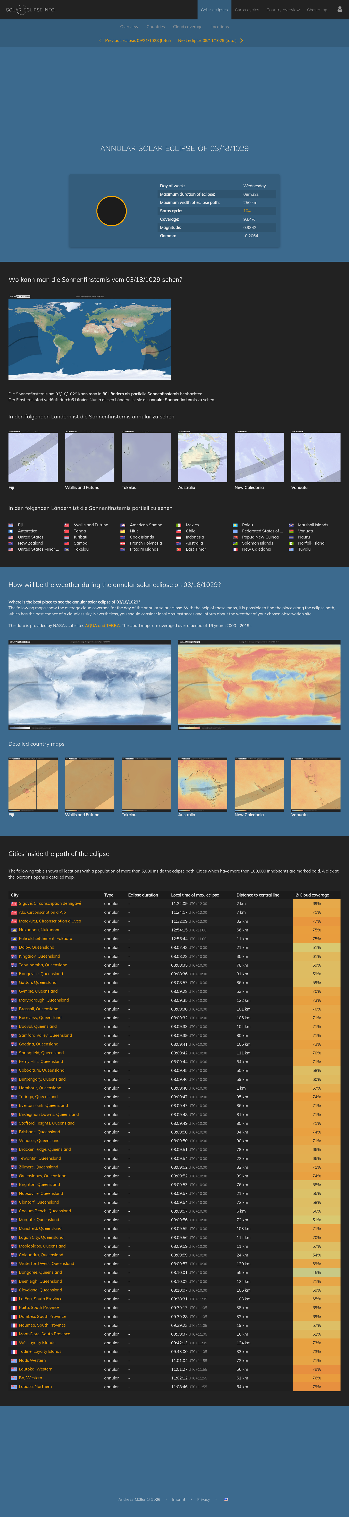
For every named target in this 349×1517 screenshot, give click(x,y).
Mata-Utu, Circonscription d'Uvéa (50, 920)
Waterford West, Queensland (46, 1263)
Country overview (283, 9)
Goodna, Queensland (38, 1043)
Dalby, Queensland (36, 947)
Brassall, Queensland (38, 1008)
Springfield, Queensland (41, 1052)
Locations (220, 26)
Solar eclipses (214, 9)
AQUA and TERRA (102, 625)
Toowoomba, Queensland (43, 964)
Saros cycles (247, 9)
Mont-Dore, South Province (44, 1333)
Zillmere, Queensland (38, 1166)
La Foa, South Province (40, 1298)
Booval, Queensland (38, 1026)
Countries (156, 26)
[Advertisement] (174, 88)
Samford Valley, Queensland (45, 1035)
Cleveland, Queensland (40, 1289)
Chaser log (317, 9)
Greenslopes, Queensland (42, 1175)
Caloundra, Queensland (41, 1254)
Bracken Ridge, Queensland (45, 1149)
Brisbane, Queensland (39, 1131)
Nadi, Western (32, 1360)
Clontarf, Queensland (39, 1202)
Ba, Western (30, 1377)
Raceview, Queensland (40, 1017)
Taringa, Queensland (38, 1096)
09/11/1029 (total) (211, 40)
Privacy (203, 1499)
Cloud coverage (187, 26)
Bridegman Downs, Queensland (49, 1114)
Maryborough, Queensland (44, 1000)
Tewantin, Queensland (40, 1158)
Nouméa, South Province (42, 1325)
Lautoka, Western (35, 1368)
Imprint (178, 1499)
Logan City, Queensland (41, 1237)
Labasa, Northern (35, 1386)
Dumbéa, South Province (42, 1316)
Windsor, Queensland (39, 1140)
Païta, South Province (39, 1307)
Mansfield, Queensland (40, 1228)
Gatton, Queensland (37, 982)
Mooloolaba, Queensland (42, 1245)
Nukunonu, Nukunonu (40, 929)
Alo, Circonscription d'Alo (42, 912)
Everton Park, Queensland (43, 1105)
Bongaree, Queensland (40, 1272)
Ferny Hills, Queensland (41, 1061)
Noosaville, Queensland (41, 1193)
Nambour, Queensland (40, 1087)
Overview (129, 26)
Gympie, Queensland (38, 991)
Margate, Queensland (39, 1219)
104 (247, 210)
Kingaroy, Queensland (39, 956)
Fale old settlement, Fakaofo (45, 938)
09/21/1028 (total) (134, 40)
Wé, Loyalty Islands (37, 1342)
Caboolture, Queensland (41, 1070)
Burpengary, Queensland (42, 1079)
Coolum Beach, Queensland (45, 1210)
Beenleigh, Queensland (40, 1281)
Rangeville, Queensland (41, 973)
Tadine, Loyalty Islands (40, 1351)
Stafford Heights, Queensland (47, 1123)
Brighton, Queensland (39, 1184)
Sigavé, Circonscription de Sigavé (50, 903)
